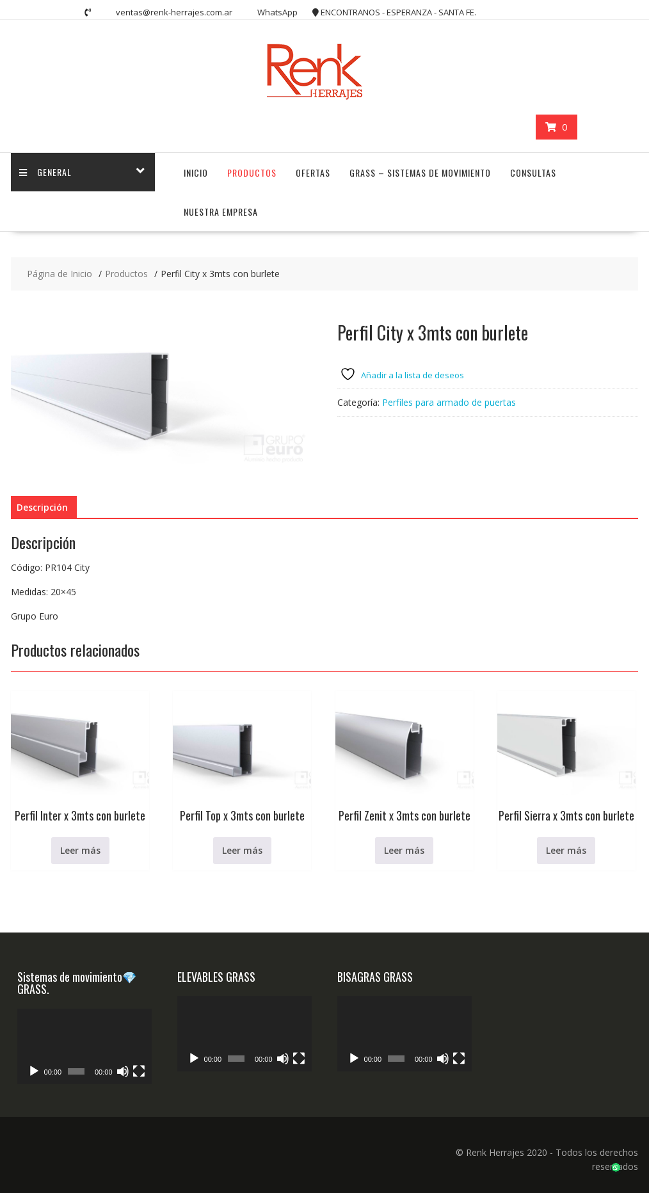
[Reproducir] (34, 1071)
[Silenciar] (122, 1071)
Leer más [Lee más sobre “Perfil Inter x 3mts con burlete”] (80, 850)
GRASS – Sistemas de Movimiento (420, 172)
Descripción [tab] (42, 507)
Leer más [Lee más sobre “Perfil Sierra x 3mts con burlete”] (566, 850)
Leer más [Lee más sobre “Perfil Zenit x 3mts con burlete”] (404, 850)
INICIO (196, 172)
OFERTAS (313, 172)
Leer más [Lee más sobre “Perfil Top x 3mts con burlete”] (242, 850)
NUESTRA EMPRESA (221, 211)
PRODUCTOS (251, 172)
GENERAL (46, 172)
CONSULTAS (533, 172)
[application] (84, 1046)
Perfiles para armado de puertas (449, 402)
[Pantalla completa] (138, 1071)
